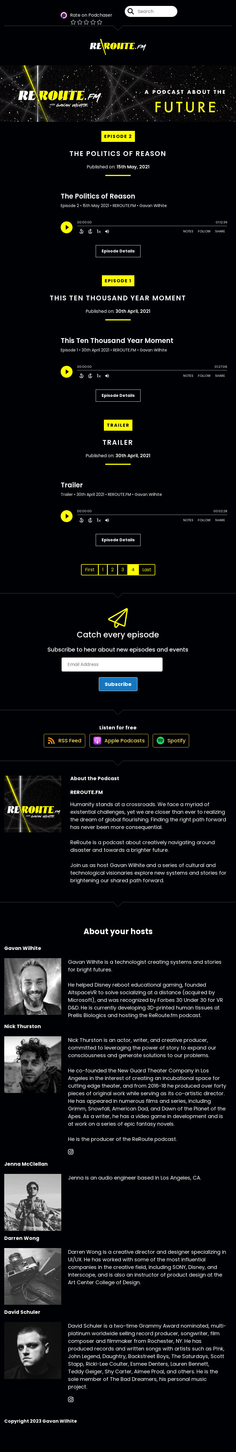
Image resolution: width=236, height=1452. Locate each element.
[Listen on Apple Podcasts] (118, 751)
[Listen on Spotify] (173, 751)
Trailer (117, 447)
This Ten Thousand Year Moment (118, 303)
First (90, 574)
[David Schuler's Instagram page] (70, 1410)
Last (146, 574)
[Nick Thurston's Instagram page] (70, 1163)
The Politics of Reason (117, 158)
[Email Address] (112, 670)
